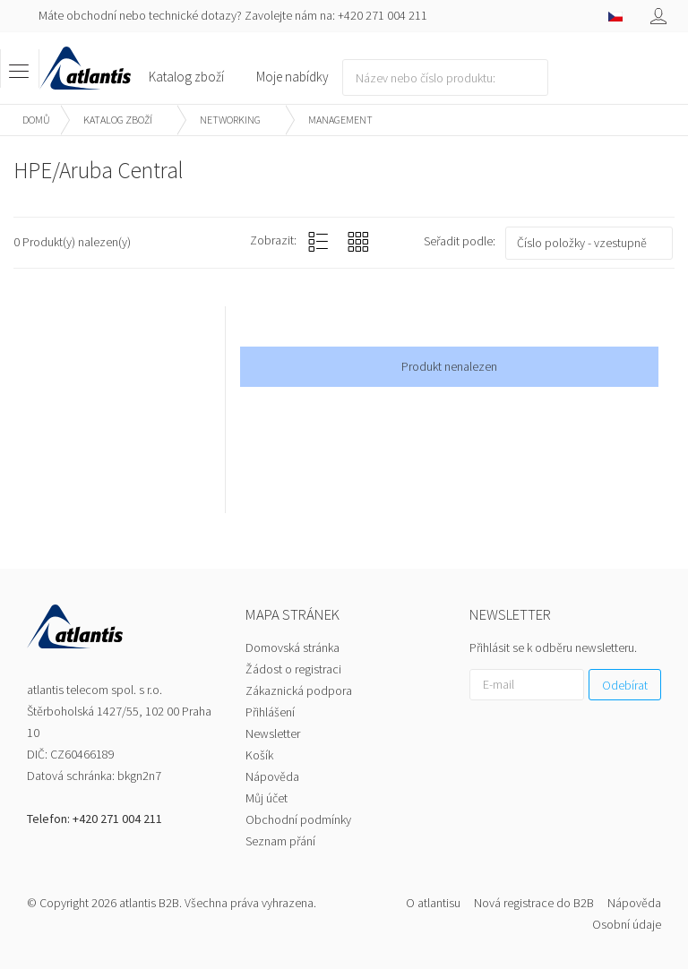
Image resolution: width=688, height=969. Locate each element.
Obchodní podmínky (298, 819)
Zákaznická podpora (298, 690)
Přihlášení (270, 712)
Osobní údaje (626, 924)
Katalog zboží (117, 119)
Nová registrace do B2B (534, 903)
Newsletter (272, 733)
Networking (230, 119)
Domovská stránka (292, 647)
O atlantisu (433, 903)
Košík (259, 755)
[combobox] (589, 243)
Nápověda (272, 776)
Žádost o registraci (293, 669)
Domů (36, 119)
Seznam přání (280, 841)
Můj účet (266, 798)
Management (340, 119)
